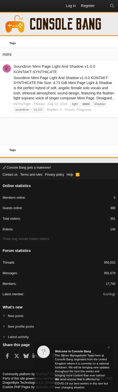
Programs (83, 110)
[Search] (112, 6)
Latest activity (18, 337)
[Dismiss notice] (108, 348)
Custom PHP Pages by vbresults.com (29, 387)
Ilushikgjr (109, 294)
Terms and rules (31, 174)
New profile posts (21, 326)
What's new (12, 307)
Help (70, 174)
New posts (15, 316)
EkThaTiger (22, 104)
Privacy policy (54, 174)
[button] (7, 6)
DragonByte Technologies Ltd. (23, 382)
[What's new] (102, 6)
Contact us (10, 174)
